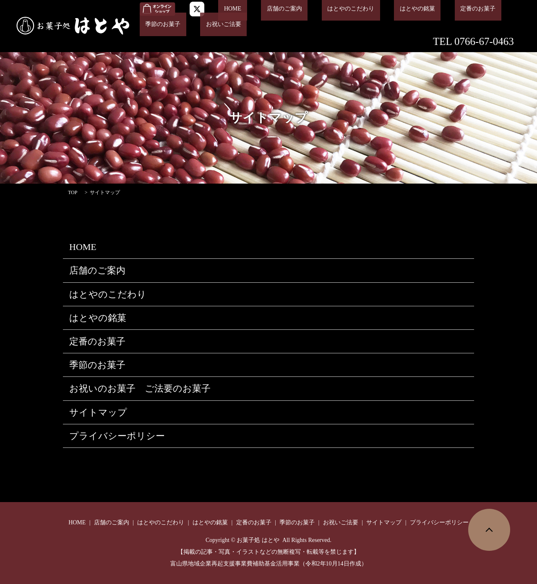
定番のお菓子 (427, 9)
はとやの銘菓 (378, 9)
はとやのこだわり (322, 9)
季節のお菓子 (476, 9)
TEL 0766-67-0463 (473, 41)
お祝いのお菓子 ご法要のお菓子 (140, 388)
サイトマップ (98, 412)
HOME (227, 9)
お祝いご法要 (157, 24)
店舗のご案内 (267, 9)
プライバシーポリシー (117, 436)
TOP (72, 192)
